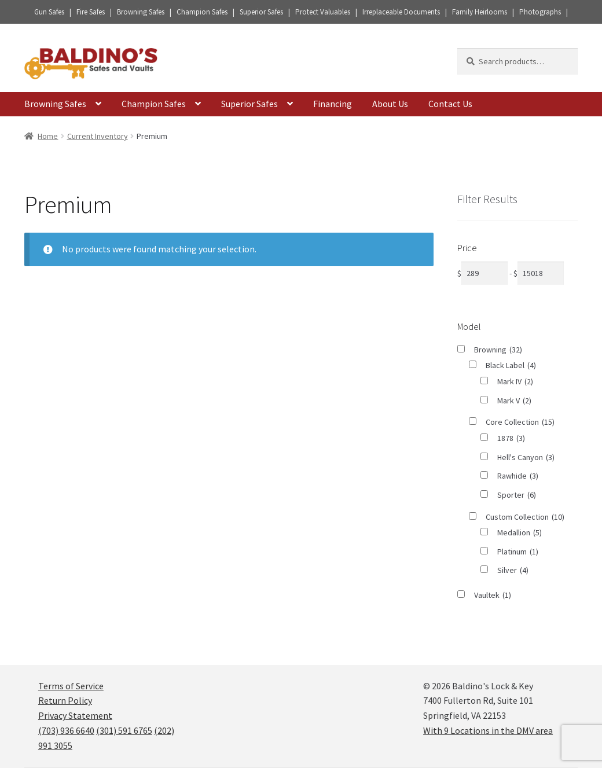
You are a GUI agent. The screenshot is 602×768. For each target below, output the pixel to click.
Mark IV (515, 381)
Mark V (514, 400)
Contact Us (450, 103)
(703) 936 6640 (66, 730)
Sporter (516, 495)
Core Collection (520, 422)
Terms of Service (71, 686)
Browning (498, 350)
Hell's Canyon (526, 457)
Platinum (517, 551)
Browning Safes (55, 103)
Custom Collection (525, 517)
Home (48, 136)
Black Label (511, 365)
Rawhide (517, 476)
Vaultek (492, 595)
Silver (512, 570)
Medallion (519, 532)
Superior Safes (249, 103)
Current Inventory (97, 136)
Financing (332, 103)
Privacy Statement (75, 715)
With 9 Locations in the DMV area (488, 730)
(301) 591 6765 (124, 730)
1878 (511, 438)
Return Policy (65, 700)
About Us (390, 103)
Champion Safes (154, 103)
